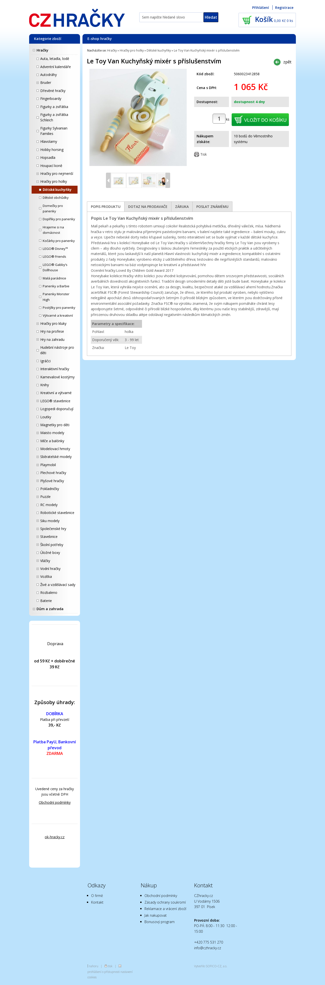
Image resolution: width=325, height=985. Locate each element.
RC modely (49, 504)
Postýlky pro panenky (59, 307)
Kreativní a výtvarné (56, 392)
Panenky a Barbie (56, 286)
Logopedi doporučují (56, 408)
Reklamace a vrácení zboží (165, 908)
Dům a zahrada (50, 608)
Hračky (42, 50)
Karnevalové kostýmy (57, 377)
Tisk (203, 154)
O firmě (97, 895)
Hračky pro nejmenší (56, 173)
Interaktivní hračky (54, 368)
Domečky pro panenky (53, 208)
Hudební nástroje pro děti (57, 350)
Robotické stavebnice (57, 512)
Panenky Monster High (56, 297)
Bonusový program (159, 921)
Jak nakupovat (155, 915)
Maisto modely (52, 432)
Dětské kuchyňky (57, 189)
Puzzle (45, 496)
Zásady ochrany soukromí (165, 902)
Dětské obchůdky (56, 197)
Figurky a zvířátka (54, 106)
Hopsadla (47, 157)
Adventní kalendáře (55, 66)
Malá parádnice (54, 278)
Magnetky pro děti (54, 424)
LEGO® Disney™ (55, 248)
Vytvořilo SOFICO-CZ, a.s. (210, 966)
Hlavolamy (48, 141)
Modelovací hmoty (55, 448)
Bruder (45, 82)
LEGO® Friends (54, 256)
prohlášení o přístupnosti (103, 972)
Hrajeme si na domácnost (53, 230)
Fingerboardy (50, 98)
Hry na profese (52, 331)
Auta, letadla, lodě (54, 58)
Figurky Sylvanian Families (53, 131)
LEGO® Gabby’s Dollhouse (55, 267)
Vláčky (45, 560)
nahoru (93, 966)
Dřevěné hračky (52, 90)
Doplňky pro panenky (59, 219)
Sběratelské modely (56, 456)
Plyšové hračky (52, 480)
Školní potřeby (51, 544)
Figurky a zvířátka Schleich (54, 117)
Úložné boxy (50, 552)
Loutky (45, 417)
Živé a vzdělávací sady (57, 584)
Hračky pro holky (53, 181)
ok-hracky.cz (54, 837)
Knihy (44, 385)
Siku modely (50, 520)
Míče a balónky (52, 440)
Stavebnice (49, 536)
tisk (110, 966)
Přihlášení (260, 7)
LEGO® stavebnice (55, 401)
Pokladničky (49, 488)
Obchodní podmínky (55, 802)
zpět (287, 62)
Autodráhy (48, 74)
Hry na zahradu (52, 339)
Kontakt (97, 902)
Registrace (284, 7)
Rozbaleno (48, 592)
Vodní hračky (50, 568)
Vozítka (46, 576)
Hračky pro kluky (53, 323)
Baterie (46, 600)
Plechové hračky (53, 472)
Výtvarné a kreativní (58, 315)
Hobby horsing (51, 149)
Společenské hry (53, 528)
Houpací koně (51, 165)
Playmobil (48, 464)
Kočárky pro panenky (59, 240)
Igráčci (45, 361)
